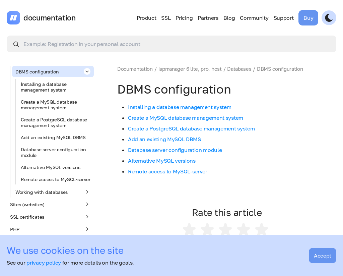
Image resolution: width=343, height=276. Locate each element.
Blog (229, 17)
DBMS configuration (52, 71)
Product (146, 17)
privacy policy (43, 262)
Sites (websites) (50, 204)
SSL (165, 17)
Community (254, 17)
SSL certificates (50, 216)
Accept (322, 255)
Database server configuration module (53, 152)
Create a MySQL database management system (49, 104)
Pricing (184, 17)
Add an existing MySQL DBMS (53, 137)
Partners (208, 17)
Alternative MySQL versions (50, 167)
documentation (49, 17)
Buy (308, 17)
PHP (50, 229)
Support (284, 17)
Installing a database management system (43, 87)
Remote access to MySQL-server (55, 179)
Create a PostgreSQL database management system (54, 122)
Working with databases (52, 191)
